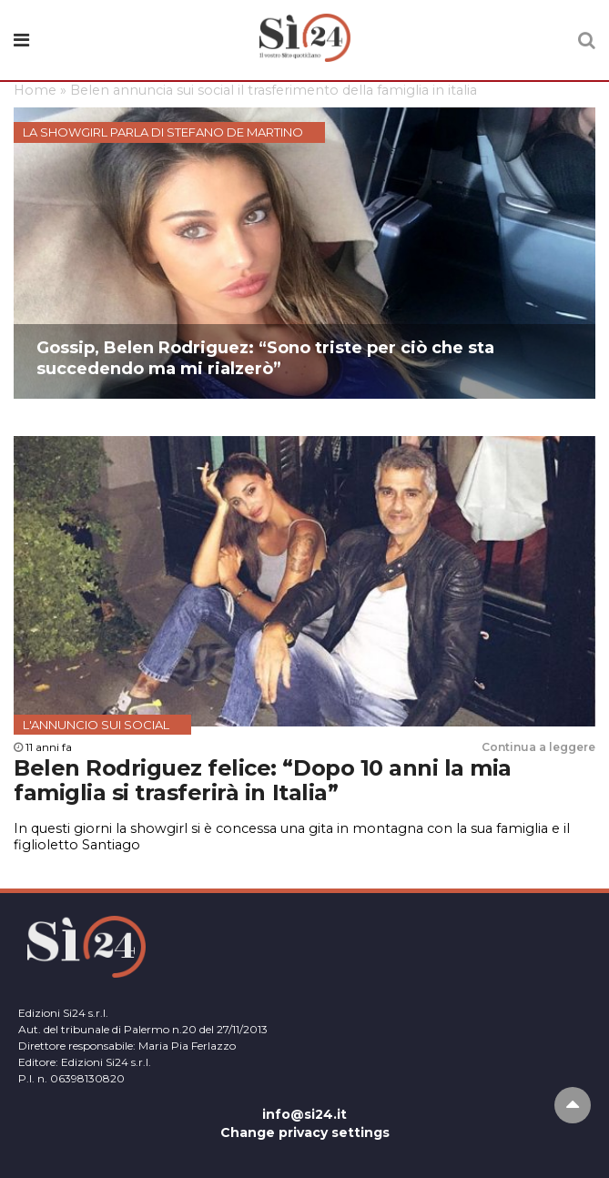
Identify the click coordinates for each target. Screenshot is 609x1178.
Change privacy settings (305, 1132)
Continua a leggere (538, 747)
